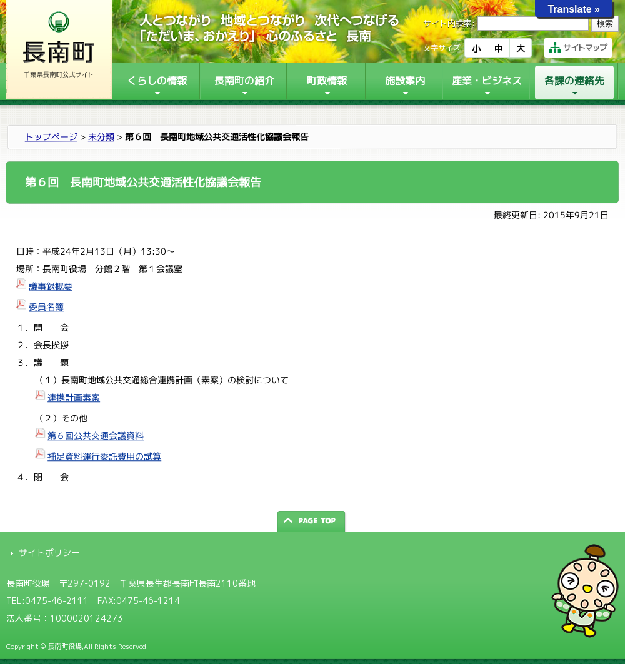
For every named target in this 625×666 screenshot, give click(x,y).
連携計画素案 (74, 397)
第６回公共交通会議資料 (96, 435)
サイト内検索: (449, 23)
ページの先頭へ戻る (313, 521)
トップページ (51, 137)
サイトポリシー (49, 552)
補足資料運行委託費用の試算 (104, 456)
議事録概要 (50, 286)
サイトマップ (578, 47)
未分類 (101, 137)
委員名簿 (46, 307)
